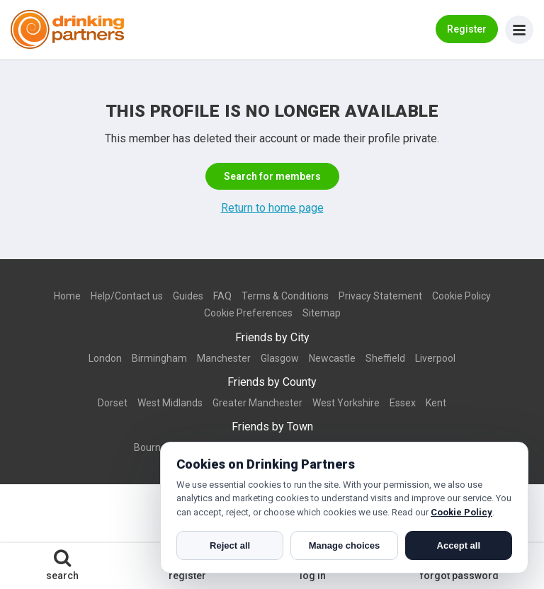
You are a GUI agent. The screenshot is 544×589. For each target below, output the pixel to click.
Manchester (224, 358)
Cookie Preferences (248, 313)
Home (67, 296)
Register (467, 29)
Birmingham (159, 358)
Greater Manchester (257, 402)
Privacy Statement (380, 296)
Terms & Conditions (285, 296)
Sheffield (385, 358)
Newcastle (332, 358)
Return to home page (272, 208)
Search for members (272, 176)
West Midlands (170, 402)
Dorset (113, 402)
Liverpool (435, 358)
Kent (436, 402)
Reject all (230, 545)
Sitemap (321, 313)
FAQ (222, 296)
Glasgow (280, 358)
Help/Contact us (127, 296)
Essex (403, 402)
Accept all (458, 545)
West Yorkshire (346, 402)
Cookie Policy (461, 296)
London (105, 358)
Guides (188, 296)
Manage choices (344, 545)
